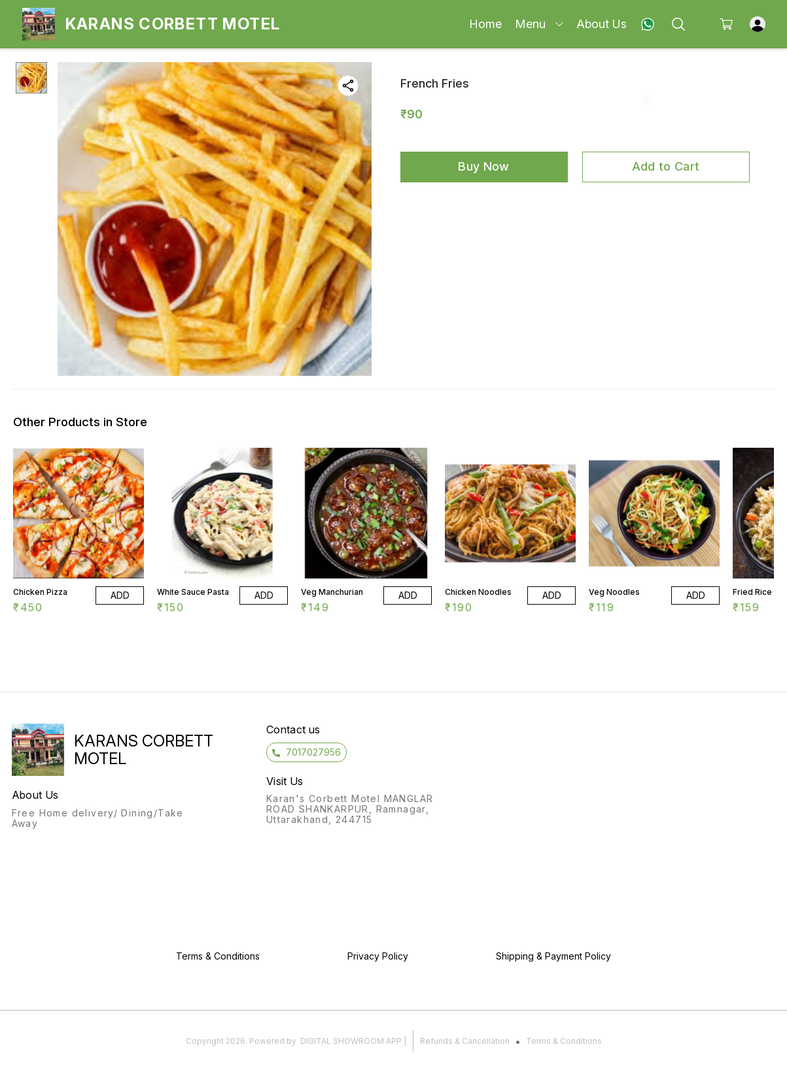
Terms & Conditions (564, 1041)
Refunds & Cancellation (465, 1041)
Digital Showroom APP (351, 1041)
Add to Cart (665, 166)
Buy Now (483, 166)
